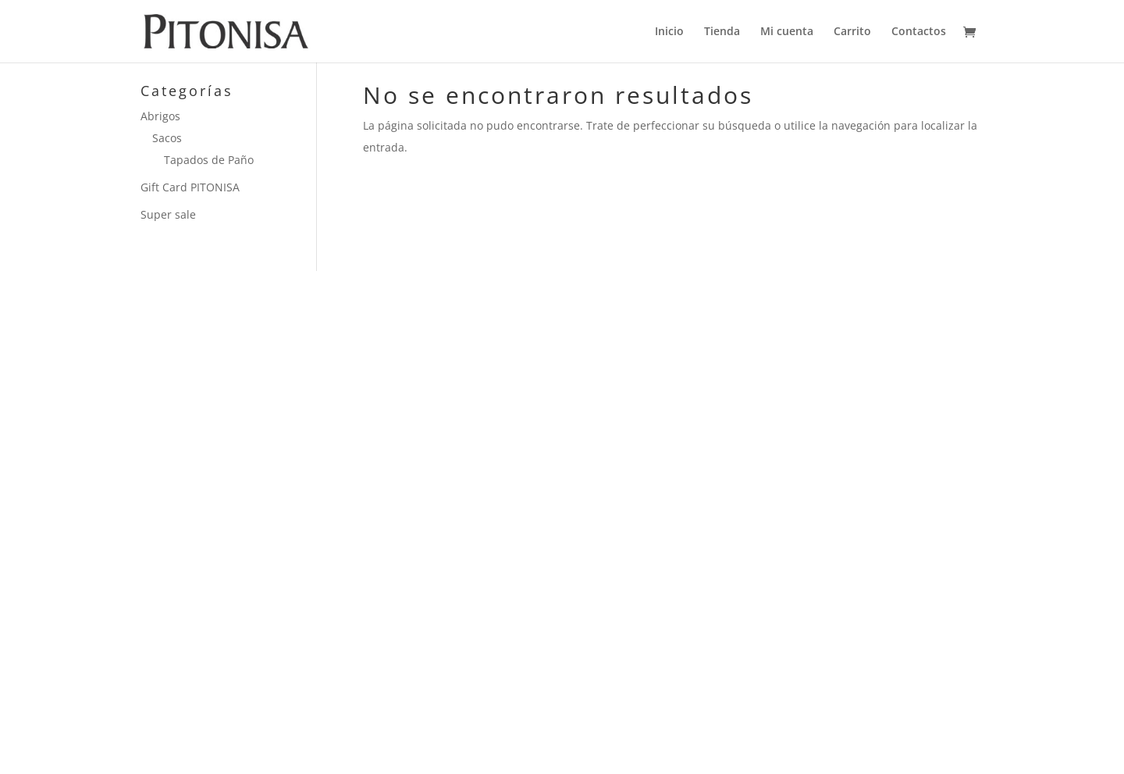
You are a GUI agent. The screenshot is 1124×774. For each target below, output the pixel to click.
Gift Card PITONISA (190, 187)
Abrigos (160, 116)
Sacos (167, 137)
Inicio (669, 32)
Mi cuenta (786, 32)
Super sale (168, 214)
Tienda (722, 32)
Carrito (852, 32)
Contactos (918, 32)
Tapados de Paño (209, 159)
